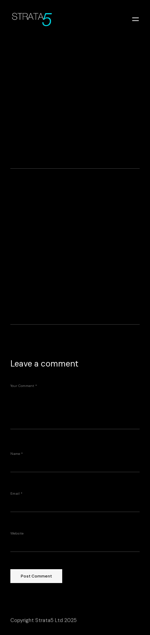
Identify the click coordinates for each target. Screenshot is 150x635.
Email (16, 493)
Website (17, 533)
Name (16, 453)
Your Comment (23, 385)
